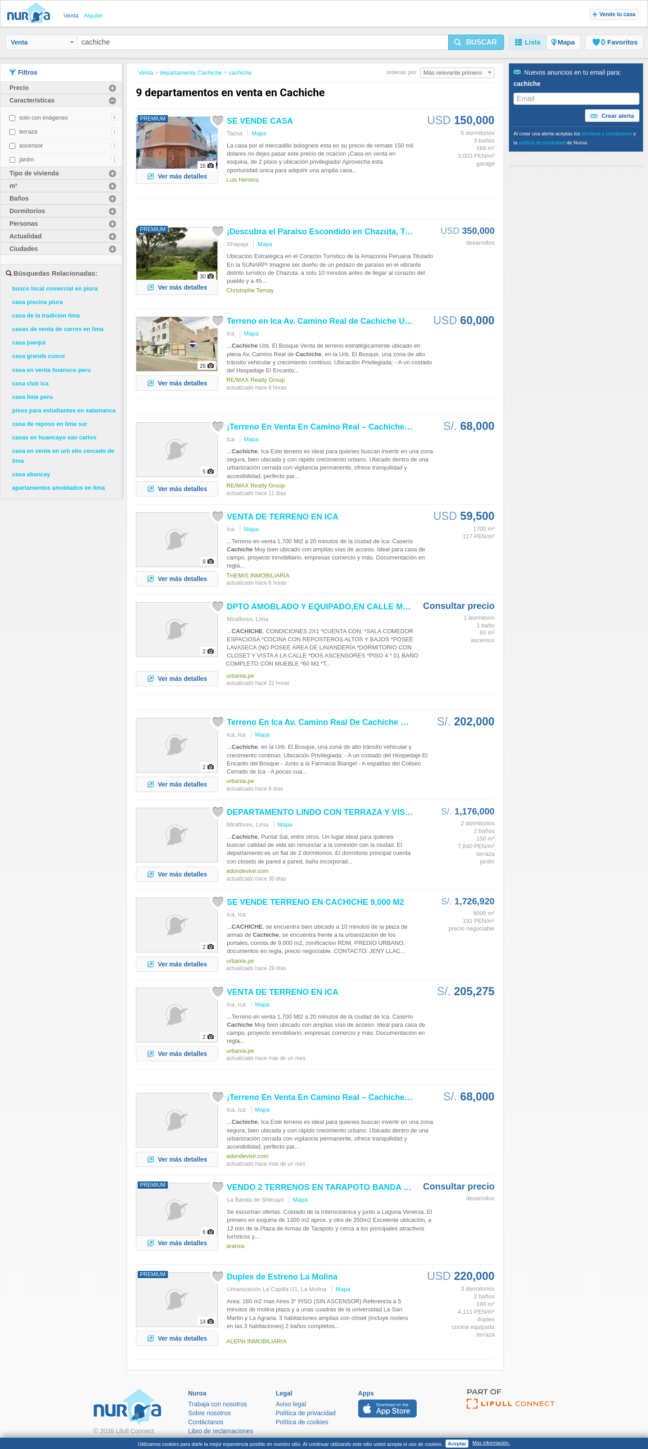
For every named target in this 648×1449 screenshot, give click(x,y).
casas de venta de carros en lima (58, 329)
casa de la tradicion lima (46, 315)
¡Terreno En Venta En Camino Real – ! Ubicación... (341, 426)
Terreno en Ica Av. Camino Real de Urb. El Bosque (342, 321)
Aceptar (457, 1443)
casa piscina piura (37, 302)
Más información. (491, 1442)
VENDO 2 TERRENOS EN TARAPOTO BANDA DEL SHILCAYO (345, 1187)
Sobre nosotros (209, 1413)
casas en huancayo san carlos (54, 437)
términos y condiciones (607, 133)
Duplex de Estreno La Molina (282, 1276)
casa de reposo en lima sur (49, 423)
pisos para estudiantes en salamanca (64, 410)
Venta (42, 42)
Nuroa (30, 13)
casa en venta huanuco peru (51, 370)
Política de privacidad (306, 1413)
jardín (26, 159)
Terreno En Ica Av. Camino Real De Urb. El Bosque (343, 722)
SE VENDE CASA (260, 120)
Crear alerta (612, 116)
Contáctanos (206, 1422)
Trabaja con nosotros (217, 1404)
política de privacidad (542, 142)
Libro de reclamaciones (220, 1431)
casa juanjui (28, 342)
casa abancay (31, 474)
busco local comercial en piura (55, 288)
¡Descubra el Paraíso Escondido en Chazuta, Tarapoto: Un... (342, 231)
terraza (28, 131)
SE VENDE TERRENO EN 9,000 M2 (315, 902)
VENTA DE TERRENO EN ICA (282, 516)
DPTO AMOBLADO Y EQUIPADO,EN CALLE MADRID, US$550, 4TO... (358, 606)
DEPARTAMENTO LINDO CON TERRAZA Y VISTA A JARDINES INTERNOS (368, 812)
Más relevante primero (457, 72)
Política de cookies (302, 1422)
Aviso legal (291, 1404)
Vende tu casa (614, 14)
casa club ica (30, 383)
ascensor (31, 145)
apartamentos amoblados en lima (58, 487)
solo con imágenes (43, 117)
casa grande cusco (38, 356)
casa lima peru (32, 397)
